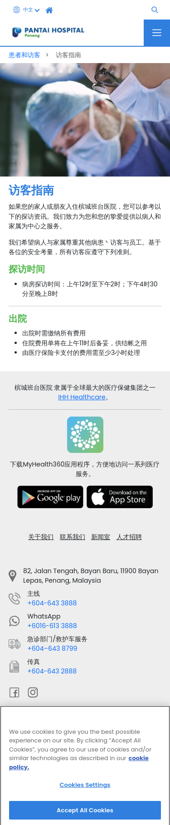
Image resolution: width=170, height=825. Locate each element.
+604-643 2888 (52, 671)
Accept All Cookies (85, 814)
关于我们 (40, 536)
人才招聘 (129, 536)
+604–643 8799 (52, 648)
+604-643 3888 (52, 603)
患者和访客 (25, 54)
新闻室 (100, 536)
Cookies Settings (84, 788)
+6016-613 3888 (52, 625)
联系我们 (72, 536)
